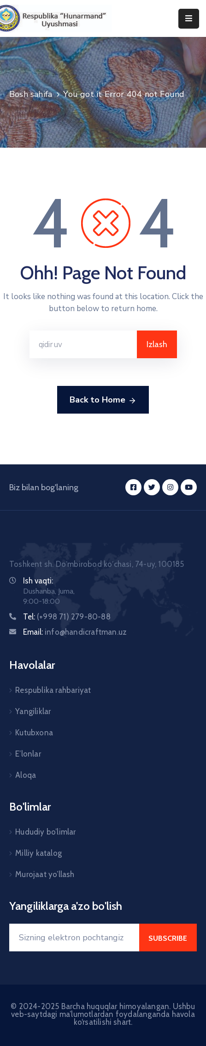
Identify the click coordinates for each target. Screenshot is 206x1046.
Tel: (67, 616)
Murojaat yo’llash (44, 874)
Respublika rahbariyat (53, 690)
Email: (75, 632)
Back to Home (103, 400)
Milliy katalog (38, 853)
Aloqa (25, 775)
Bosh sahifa (30, 94)
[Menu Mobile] (188, 19)
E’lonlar (28, 753)
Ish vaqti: (38, 580)
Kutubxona (34, 732)
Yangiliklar (33, 711)
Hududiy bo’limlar (45, 831)
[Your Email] (74, 937)
